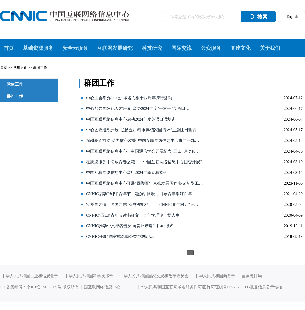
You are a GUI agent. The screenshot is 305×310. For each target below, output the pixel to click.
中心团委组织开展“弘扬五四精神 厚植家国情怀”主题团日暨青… (143, 130)
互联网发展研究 (115, 48)
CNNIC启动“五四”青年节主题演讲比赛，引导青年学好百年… (141, 194)
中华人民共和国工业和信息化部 (30, 276)
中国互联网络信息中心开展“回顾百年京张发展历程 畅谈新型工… (144, 183)
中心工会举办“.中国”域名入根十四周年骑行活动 (129, 98)
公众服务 (211, 48)
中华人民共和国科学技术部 (89, 276)
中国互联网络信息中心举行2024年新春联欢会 (126, 172)
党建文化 (240, 48)
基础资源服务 (38, 48)
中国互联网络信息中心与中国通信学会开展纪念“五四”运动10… (143, 151)
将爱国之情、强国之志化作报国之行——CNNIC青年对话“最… (142, 204)
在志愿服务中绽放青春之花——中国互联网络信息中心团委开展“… (146, 162)
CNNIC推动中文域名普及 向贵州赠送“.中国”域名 (130, 226)
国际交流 (181, 48)
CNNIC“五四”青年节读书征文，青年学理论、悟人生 (133, 215)
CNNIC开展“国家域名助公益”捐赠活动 (120, 236)
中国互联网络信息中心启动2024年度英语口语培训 (131, 119)
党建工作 (15, 84)
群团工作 (40, 68)
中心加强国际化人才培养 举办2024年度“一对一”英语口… (137, 108)
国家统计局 (251, 276)
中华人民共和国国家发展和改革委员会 (154, 276)
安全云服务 (75, 48)
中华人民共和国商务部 (215, 276)
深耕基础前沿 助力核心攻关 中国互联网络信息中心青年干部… (142, 140)
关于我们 (270, 48)
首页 (9, 48)
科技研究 (152, 48)
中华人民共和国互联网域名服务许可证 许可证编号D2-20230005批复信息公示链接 (209, 287)
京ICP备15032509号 (44, 287)
